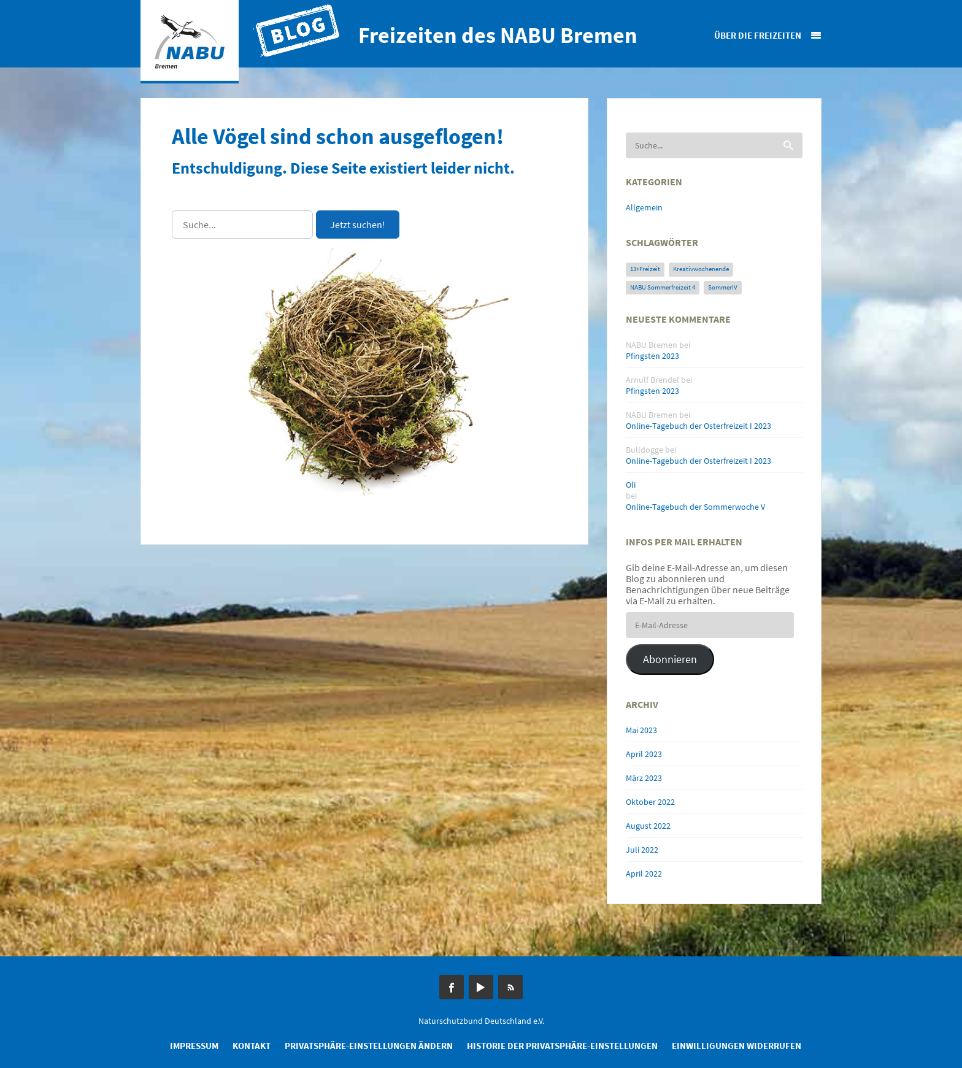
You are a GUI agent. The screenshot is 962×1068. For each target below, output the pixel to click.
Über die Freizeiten (757, 35)
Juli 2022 (642, 849)
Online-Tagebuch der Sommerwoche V (695, 506)
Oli (631, 484)
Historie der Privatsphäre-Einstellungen (562, 1045)
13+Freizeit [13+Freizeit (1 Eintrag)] (645, 269)
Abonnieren (670, 659)
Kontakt (252, 1045)
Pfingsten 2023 (652, 355)
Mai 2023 (641, 730)
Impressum (194, 1045)
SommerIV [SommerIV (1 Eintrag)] (722, 287)
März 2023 (644, 777)
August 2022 (648, 825)
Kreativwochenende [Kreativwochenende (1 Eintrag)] (701, 269)
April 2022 (644, 873)
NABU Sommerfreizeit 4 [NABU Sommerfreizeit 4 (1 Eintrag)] (662, 287)
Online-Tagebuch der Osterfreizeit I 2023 (698, 425)
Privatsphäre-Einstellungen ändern (369, 1045)
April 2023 (644, 753)
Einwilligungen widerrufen (736, 1045)
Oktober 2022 (650, 801)
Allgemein (644, 207)
